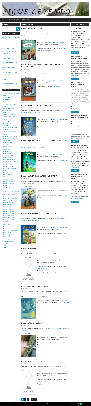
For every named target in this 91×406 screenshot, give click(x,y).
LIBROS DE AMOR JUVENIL (8, 48)
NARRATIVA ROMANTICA (9, 219)
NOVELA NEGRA (7, 225)
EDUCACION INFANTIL (8, 165)
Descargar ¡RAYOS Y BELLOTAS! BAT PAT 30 (37, 105)
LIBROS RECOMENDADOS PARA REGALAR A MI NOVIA (9, 73)
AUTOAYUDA (6, 97)
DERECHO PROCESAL (8, 151)
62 (32, 399)
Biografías (5, 103)
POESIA (5, 228)
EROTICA (5, 172)
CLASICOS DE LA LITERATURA (10, 116)
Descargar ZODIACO (29, 248)
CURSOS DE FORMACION (9, 131)
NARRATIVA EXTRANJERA (9, 217)
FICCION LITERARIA (8, 178)
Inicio (3, 19)
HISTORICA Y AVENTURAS (9, 183)
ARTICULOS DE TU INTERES (79, 24)
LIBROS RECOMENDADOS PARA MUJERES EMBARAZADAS (9, 58)
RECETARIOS (6, 234)
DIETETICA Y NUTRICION (9, 159)
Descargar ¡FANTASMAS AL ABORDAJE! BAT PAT (39, 176)
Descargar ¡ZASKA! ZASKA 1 (31, 29)
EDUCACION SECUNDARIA (9, 168)
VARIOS (24, 251)
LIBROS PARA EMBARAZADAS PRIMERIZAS (9, 52)
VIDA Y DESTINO (76, 28)
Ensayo (5, 170)
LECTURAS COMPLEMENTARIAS (11, 191)
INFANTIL (39, 50)
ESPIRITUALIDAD (7, 174)
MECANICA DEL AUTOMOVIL (10, 200)
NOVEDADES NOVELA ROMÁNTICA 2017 (10, 38)
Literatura (25, 288)
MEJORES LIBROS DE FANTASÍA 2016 (9, 68)
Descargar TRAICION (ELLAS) (32, 323)
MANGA (5, 196)
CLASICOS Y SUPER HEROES (10, 118)
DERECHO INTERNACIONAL (9, 146)
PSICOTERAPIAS (7, 232)
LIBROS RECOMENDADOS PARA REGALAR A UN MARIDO (9, 84)
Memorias (5, 206)
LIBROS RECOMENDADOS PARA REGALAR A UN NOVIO (9, 44)
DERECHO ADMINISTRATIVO (10, 133)
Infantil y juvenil (26, 31)
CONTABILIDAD (7, 129)
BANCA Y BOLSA (7, 101)
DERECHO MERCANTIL (8, 148)
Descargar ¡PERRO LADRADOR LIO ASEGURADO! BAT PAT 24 (44, 141)
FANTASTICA (6, 176)
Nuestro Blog (6, 226)
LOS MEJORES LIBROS (14, 19)
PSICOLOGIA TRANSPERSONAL (11, 230)
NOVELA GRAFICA (7, 223)
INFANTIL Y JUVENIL (57, 42)
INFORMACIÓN (26, 19)
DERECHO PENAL (7, 150)
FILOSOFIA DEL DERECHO (9, 180)
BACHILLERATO (7, 99)
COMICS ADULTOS (8, 121)
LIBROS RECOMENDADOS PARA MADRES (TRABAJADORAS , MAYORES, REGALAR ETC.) (9, 63)
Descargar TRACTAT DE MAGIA (33, 361)
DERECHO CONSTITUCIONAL (10, 136)
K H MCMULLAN (31, 74)
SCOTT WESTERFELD (57, 328)
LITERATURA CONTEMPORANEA (11, 195)
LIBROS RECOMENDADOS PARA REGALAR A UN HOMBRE (79, 176)
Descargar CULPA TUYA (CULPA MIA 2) (35, 286)
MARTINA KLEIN (55, 34)
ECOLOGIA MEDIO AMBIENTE (10, 161)
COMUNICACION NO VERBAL (10, 127)
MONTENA (23, 35)
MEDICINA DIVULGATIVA (9, 202)
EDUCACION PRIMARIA (8, 166)
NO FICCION (6, 221)
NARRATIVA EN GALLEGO (9, 211)
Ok (81, 403)
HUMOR (5, 185)
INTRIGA (5, 189)
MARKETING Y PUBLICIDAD (10, 198)
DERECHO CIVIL (7, 135)
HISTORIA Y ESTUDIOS (9, 181)
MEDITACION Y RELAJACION (10, 204)
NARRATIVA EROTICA (8, 213)
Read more (75, 52)
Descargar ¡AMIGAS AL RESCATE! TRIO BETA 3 (38, 213)
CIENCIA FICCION (7, 112)
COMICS (5, 120)
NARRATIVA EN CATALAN (9, 210)
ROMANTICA (6, 236)
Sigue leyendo (47, 50)
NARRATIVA (6, 208)
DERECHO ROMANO (8, 157)
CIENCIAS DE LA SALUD (9, 114)
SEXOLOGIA (6, 238)
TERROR (5, 245)
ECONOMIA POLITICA (8, 163)
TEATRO (5, 243)
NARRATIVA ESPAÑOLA (9, 215)
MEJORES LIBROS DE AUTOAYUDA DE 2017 (10, 78)
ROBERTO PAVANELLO (27, 147)
